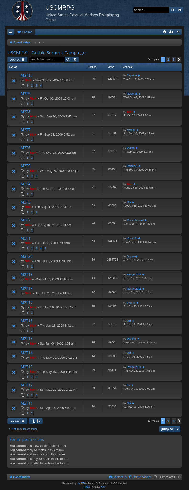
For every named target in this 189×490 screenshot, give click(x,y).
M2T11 (27, 403)
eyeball (131, 129)
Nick (28, 80)
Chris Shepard (135, 220)
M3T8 (26, 111)
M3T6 (26, 147)
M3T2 (26, 220)
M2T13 (27, 366)
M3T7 (26, 129)
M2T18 (27, 288)
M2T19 (27, 274)
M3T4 (26, 184)
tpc (128, 385)
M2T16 (27, 320)
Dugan (131, 147)
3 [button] (174, 59)
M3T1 (26, 238)
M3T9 (26, 93)
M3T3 (26, 202)
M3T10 (27, 75)
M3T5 (26, 166)
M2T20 (27, 256)
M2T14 (27, 352)
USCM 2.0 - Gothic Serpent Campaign (46, 52)
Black (87, 486)
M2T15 (27, 338)
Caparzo (132, 75)
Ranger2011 (134, 274)
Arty (103, 486)
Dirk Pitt (131, 338)
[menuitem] (24, 32)
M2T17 (27, 302)
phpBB (81, 483)
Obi (129, 202)
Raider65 (132, 93)
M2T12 (27, 385)
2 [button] (168, 59)
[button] (179, 59)
